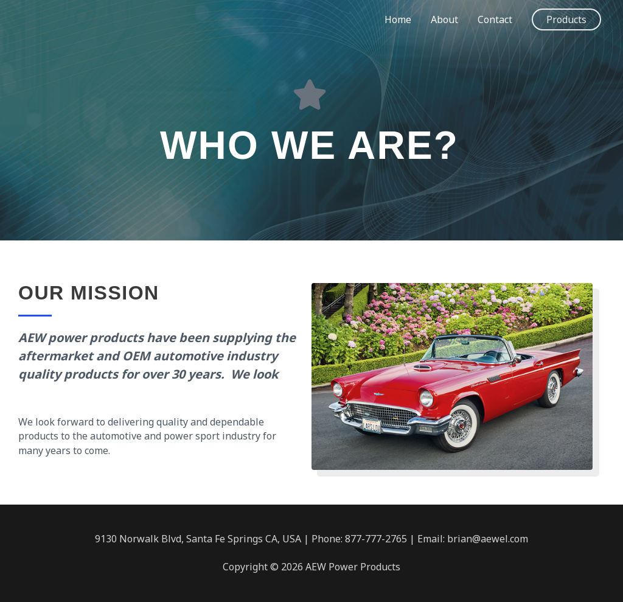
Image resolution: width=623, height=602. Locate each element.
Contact (495, 19)
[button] (566, 19)
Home (398, 19)
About (444, 19)
